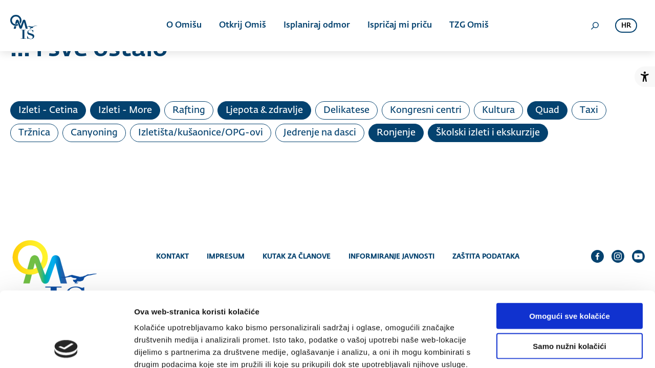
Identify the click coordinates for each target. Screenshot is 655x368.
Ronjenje (396, 132)
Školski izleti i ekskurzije (488, 132)
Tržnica (34, 132)
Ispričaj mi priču (399, 25)
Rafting (188, 110)
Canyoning (94, 132)
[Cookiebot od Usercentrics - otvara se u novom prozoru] (66, 348)
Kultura (498, 110)
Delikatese (346, 110)
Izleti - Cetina (48, 110)
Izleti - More (125, 110)
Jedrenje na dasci (319, 132)
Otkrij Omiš (242, 25)
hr (626, 25)
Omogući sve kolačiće (569, 245)
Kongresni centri (426, 110)
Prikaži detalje (530, 347)
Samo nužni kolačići (569, 275)
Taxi (589, 110)
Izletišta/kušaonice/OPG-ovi (200, 132)
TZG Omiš (469, 25)
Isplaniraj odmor (316, 25)
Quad (547, 110)
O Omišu (184, 25)
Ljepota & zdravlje (264, 110)
